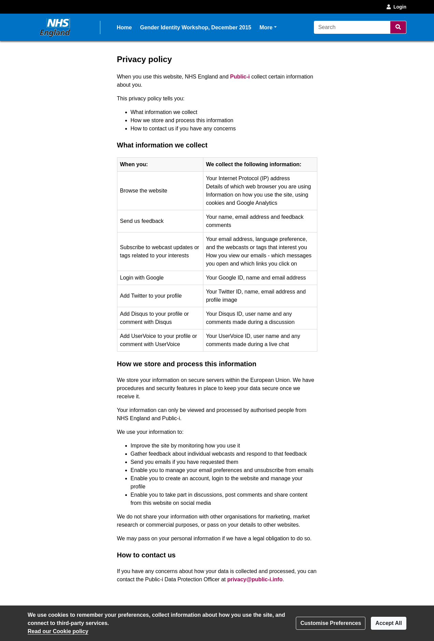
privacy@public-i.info (255, 579)
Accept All (388, 623)
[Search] (352, 27)
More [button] (267, 26)
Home (124, 27)
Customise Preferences (330, 623)
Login (395, 7)
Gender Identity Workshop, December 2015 (195, 27)
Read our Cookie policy (58, 631)
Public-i (240, 77)
